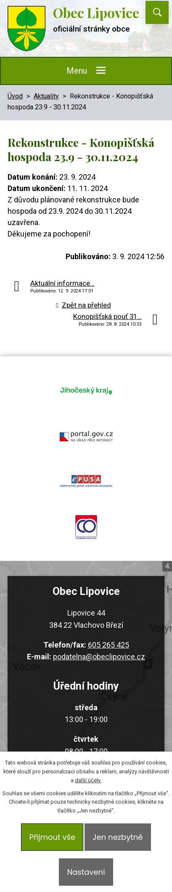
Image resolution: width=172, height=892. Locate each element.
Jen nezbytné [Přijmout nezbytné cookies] (118, 837)
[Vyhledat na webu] (157, 12)
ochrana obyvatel (86, 527)
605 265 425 (108, 644)
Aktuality (46, 96)
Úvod (15, 96)
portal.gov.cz (86, 436)
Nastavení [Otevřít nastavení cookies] (86, 872)
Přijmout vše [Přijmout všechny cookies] (52, 837)
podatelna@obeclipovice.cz (99, 656)
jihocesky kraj (86, 390)
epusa (86, 481)
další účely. (88, 780)
